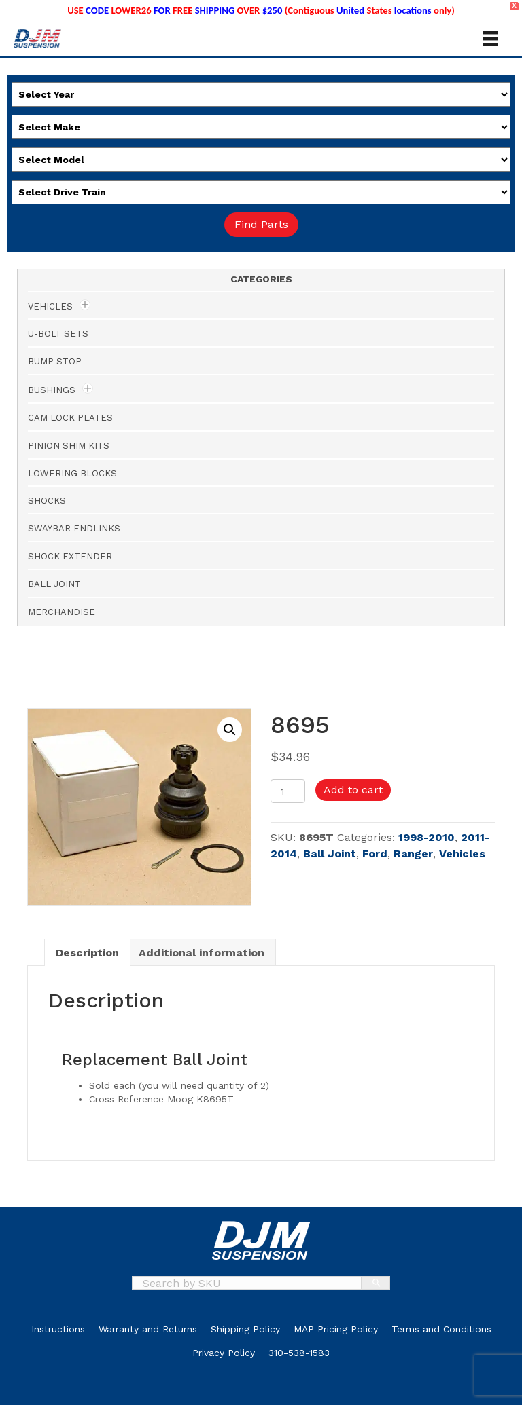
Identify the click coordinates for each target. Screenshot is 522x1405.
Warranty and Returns (148, 1329)
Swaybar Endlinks (74, 528)
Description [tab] (87, 952)
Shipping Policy (245, 1329)
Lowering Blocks (72, 473)
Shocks (47, 500)
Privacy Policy (223, 1352)
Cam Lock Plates (70, 418)
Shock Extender (70, 556)
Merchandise (61, 612)
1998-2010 (426, 837)
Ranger (413, 853)
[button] (230, 729)
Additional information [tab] (201, 952)
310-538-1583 (299, 1352)
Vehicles (462, 853)
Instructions (58, 1329)
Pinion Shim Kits (68, 446)
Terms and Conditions (441, 1329)
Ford (374, 853)
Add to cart (353, 789)
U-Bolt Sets (58, 334)
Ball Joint (329, 853)
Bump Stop (55, 361)
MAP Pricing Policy (336, 1329)
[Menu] (490, 38)
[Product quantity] (288, 791)
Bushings (51, 390)
